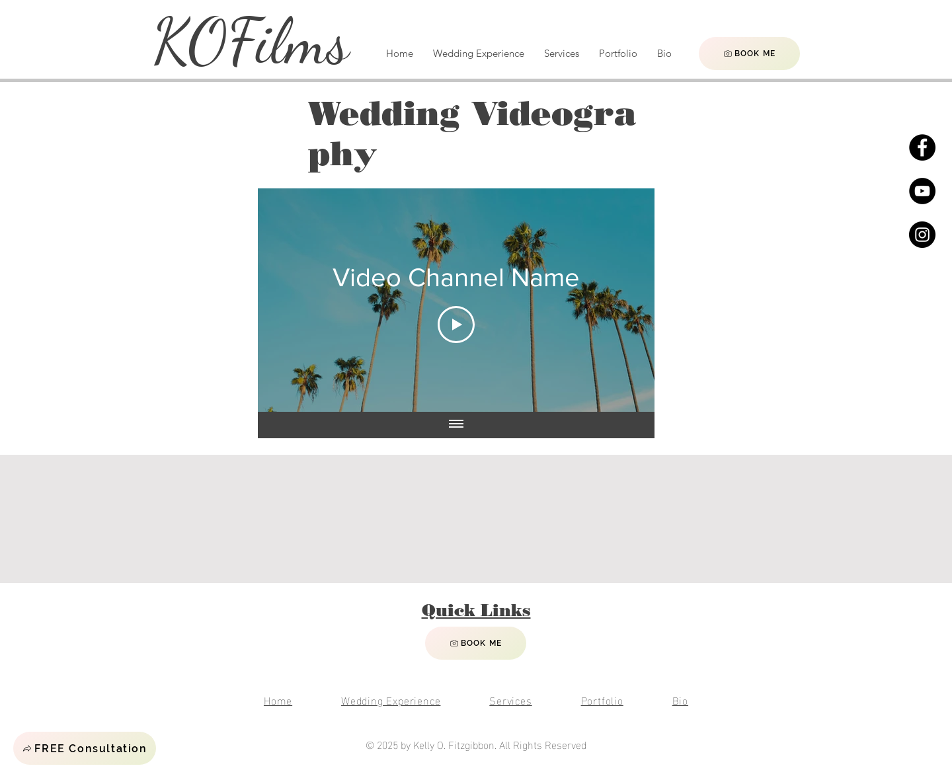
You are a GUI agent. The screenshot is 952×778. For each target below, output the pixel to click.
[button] (84, 748)
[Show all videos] (456, 425)
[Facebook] (922, 147)
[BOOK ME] (749, 53)
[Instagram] (922, 234)
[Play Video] (456, 324)
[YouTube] (922, 191)
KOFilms (250, 41)
